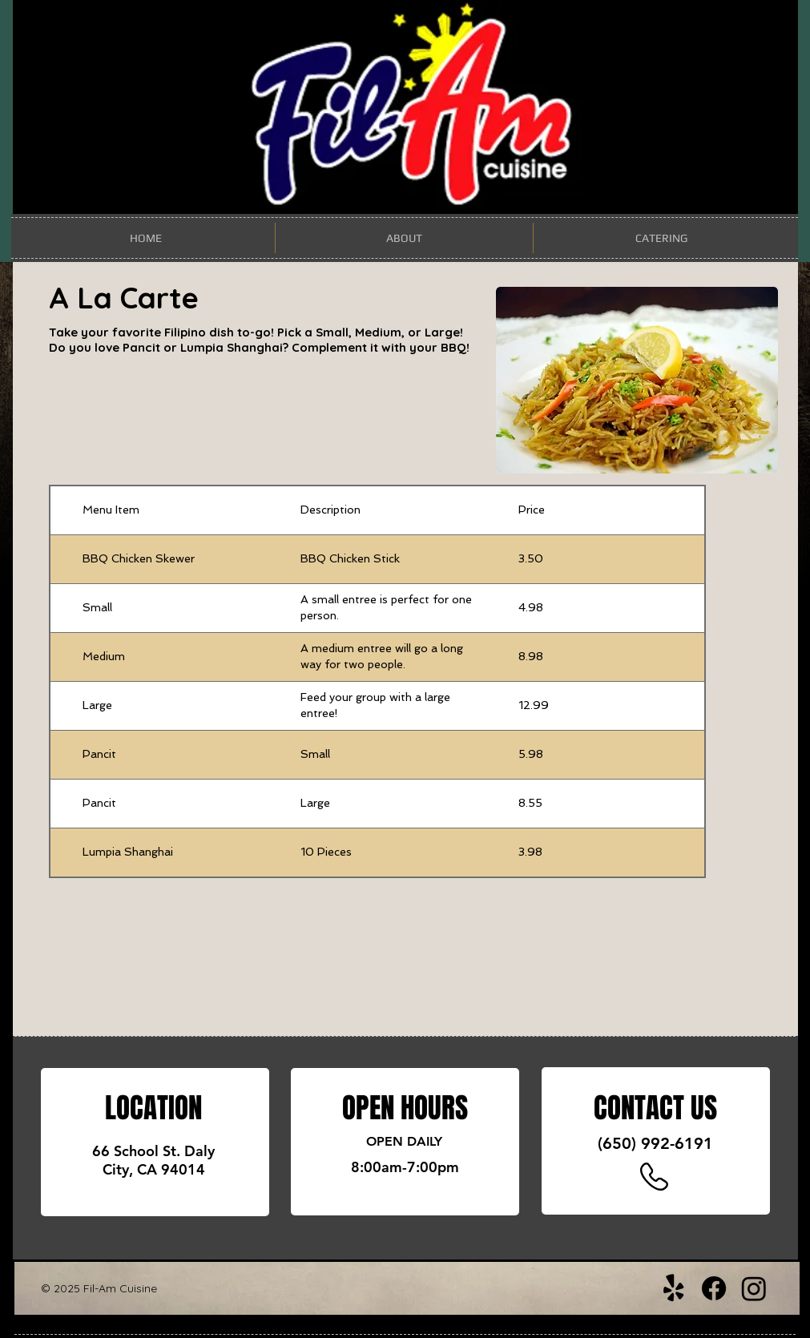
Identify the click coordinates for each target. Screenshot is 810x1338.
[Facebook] (714, 1288)
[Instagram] (754, 1288)
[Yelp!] (674, 1288)
